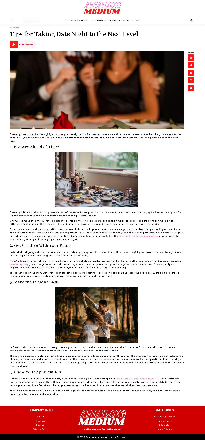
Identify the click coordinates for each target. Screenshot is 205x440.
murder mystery (19, 264)
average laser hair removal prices (139, 235)
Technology (98, 20)
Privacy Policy (41, 429)
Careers (40, 420)
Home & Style (131, 20)
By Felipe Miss (26, 44)
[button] (191, 20)
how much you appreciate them (135, 378)
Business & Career (76, 20)
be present (105, 359)
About (40, 416)
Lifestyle (114, 20)
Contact (41, 424)
